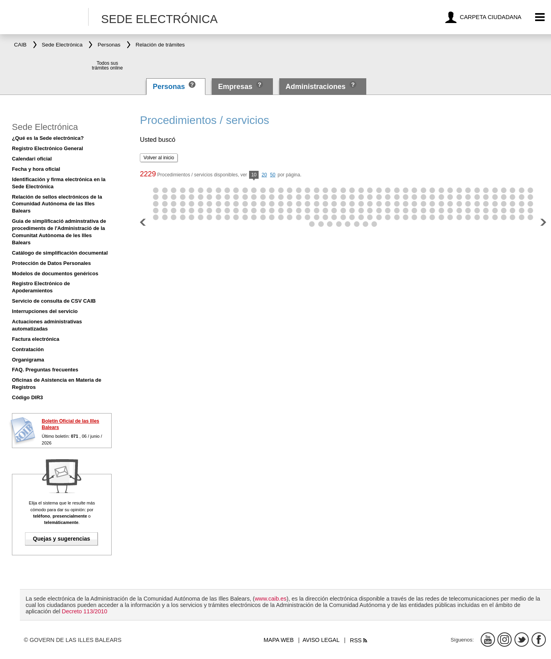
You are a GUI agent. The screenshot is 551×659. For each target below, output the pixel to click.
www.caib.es (270, 598)
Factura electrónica (35, 339)
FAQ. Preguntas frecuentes (45, 370)
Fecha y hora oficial (36, 169)
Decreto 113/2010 (84, 611)
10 (253, 175)
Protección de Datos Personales (51, 263)
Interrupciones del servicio (44, 311)
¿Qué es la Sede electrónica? (48, 138)
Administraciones (316, 87)
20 (264, 174)
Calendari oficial (32, 159)
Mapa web (279, 640)
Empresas (235, 87)
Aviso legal (320, 640)
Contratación (28, 349)
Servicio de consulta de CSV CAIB (54, 301)
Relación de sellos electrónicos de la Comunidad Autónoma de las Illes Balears (57, 204)
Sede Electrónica (45, 127)
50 (272, 174)
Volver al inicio (158, 157)
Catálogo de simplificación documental (60, 253)
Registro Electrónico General (47, 148)
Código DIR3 (27, 397)
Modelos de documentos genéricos (55, 273)
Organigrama (28, 360)
